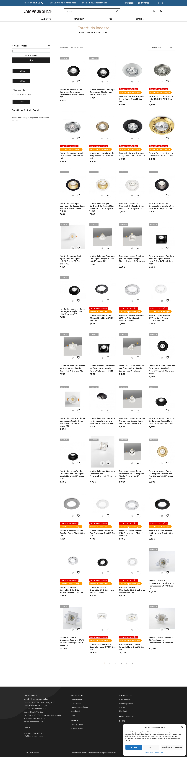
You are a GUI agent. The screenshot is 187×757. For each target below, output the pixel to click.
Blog (73, 715)
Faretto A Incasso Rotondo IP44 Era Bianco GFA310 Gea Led (102, 533)
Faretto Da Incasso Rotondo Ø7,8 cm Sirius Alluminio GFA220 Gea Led (131, 318)
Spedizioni (129, 3)
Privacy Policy (158, 753)
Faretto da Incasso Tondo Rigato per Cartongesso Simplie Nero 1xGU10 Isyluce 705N (72, 93)
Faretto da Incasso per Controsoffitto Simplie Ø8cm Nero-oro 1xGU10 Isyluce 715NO (72, 207)
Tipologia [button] (80, 19)
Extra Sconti (76, 703)
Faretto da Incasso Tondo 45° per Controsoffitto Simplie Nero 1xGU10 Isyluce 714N (102, 421)
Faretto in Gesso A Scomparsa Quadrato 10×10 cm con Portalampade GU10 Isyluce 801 (72, 641)
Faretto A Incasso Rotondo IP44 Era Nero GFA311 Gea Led (161, 533)
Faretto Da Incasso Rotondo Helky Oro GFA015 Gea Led (161, 154)
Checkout (123, 711)
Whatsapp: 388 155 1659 (34, 733)
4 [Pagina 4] (121, 663)
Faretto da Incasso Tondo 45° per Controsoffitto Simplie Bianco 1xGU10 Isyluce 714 (132, 368)
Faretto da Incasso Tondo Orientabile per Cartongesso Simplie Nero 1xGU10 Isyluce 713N (72, 475)
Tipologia (89, 32)
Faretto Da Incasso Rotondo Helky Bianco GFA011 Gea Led (131, 99)
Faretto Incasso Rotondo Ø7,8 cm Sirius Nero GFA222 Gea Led (102, 318)
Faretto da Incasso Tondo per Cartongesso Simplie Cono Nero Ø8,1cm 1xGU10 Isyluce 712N (162, 369)
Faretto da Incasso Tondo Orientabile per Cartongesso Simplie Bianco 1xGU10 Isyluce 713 (131, 475)
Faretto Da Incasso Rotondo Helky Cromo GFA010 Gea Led (72, 156)
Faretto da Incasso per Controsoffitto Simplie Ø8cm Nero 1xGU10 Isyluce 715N (161, 206)
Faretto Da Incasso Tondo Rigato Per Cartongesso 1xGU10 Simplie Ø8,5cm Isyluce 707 (71, 260)
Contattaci (143, 3)
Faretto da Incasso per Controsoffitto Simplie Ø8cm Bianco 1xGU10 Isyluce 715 (131, 206)
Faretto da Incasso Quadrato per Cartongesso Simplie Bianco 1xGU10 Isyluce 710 (72, 368)
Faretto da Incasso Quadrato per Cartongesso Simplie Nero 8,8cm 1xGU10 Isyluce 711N (161, 260)
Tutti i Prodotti (77, 699)
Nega (151, 747)
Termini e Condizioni (79, 707)
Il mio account (124, 699)
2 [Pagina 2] (109, 663)
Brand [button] (140, 19)
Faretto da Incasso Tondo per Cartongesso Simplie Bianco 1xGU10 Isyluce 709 (102, 259)
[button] (182, 727)
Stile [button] (111, 19)
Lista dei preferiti (126, 703)
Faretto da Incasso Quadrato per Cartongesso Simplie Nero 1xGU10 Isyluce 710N (102, 368)
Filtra (31, 60)
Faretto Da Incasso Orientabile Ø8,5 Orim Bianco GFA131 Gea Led (132, 590)
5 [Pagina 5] (126, 663)
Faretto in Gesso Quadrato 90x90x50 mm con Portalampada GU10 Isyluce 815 (161, 641)
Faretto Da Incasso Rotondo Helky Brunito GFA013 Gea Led (101, 156)
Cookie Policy (149, 753)
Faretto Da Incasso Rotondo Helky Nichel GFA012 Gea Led (161, 99)
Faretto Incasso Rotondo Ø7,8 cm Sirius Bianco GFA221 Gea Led (159, 318)
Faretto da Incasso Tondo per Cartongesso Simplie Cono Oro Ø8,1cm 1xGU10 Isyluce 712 (162, 475)
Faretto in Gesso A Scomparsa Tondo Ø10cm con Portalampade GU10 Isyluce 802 (162, 584)
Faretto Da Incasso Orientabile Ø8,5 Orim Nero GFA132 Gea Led (101, 590)
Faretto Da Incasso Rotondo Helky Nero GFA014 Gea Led (132, 154)
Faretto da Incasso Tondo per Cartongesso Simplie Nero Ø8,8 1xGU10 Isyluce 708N (162, 421)
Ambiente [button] (47, 19)
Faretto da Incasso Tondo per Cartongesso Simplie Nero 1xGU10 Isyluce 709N (72, 311)
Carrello (122, 707)
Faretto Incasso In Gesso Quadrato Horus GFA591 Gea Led (102, 647)
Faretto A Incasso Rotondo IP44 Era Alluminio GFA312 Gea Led (131, 533)
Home (81, 32)
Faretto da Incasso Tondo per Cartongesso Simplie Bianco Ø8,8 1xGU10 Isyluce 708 (132, 421)
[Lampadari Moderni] (13, 94)
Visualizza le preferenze (172, 747)
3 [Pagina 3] (115, 663)
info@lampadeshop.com (33, 721)
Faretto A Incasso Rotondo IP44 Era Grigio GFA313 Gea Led (72, 533)
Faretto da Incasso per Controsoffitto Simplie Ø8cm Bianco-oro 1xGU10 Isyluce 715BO (101, 207)
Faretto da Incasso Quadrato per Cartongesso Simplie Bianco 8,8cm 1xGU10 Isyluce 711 (132, 260)
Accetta (134, 747)
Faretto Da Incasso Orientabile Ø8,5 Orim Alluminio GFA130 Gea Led (71, 590)
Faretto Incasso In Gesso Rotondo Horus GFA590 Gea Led (131, 647)
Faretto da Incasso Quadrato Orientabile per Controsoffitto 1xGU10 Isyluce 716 (102, 475)
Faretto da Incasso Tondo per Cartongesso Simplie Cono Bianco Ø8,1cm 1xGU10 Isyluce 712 (72, 422)
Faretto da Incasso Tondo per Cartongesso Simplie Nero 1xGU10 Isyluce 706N (102, 92)
